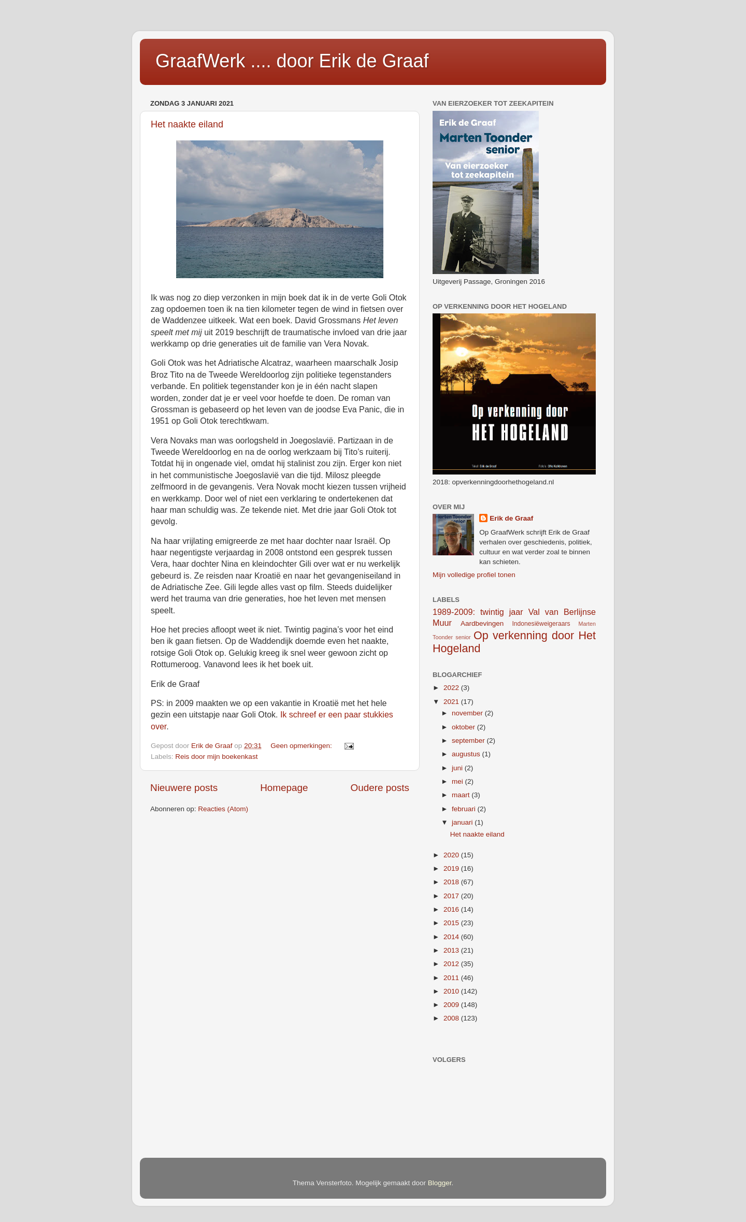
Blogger (440, 1183)
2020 (452, 855)
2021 (452, 702)
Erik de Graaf (511, 518)
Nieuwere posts (184, 787)
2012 (452, 964)
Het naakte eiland (187, 124)
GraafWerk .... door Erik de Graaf (292, 60)
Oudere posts (380, 787)
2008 (452, 1018)
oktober (464, 727)
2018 (452, 882)
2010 (452, 991)
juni (458, 768)
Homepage (284, 787)
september (469, 740)
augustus (467, 754)
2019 (452, 868)
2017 (452, 896)
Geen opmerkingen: (302, 746)
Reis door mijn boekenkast (216, 756)
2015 (452, 923)
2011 (452, 978)
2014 (452, 937)
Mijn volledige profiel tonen (474, 575)
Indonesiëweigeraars (541, 623)
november (468, 713)
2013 (452, 950)
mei (458, 781)
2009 (452, 1005)
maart (461, 795)
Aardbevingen (482, 623)
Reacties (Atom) (223, 809)
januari (463, 822)
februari (465, 809)
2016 (452, 909)
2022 (452, 688)
